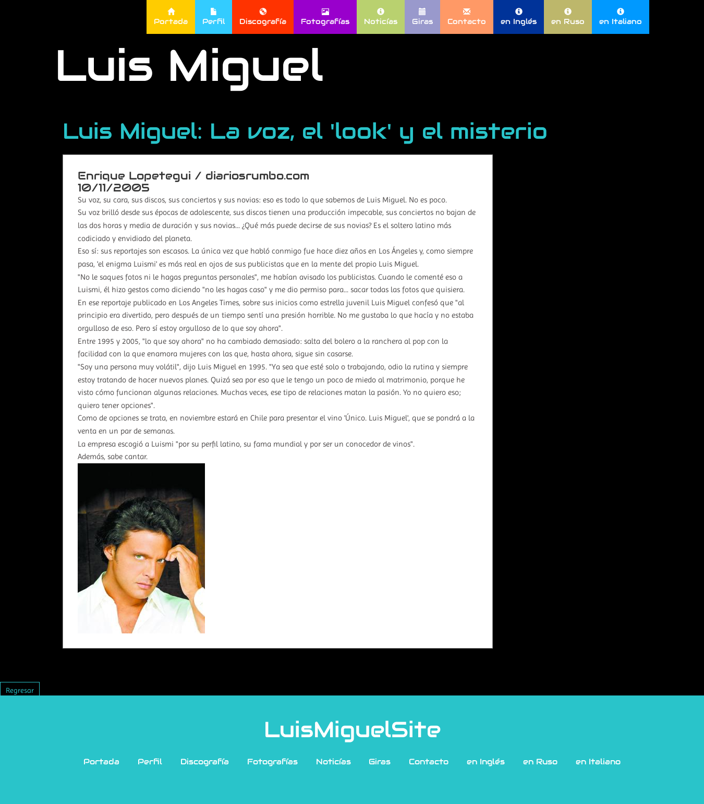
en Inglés (519, 17)
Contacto (466, 17)
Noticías (380, 17)
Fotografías (325, 17)
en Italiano (620, 17)
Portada (171, 17)
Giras (422, 17)
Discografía (262, 17)
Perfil (213, 17)
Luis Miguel (189, 65)
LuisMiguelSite (352, 729)
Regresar (20, 690)
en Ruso (568, 17)
